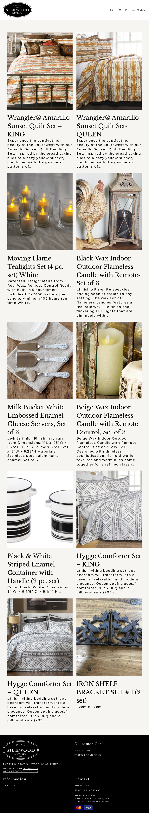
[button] (111, 10)
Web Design (10, 768)
